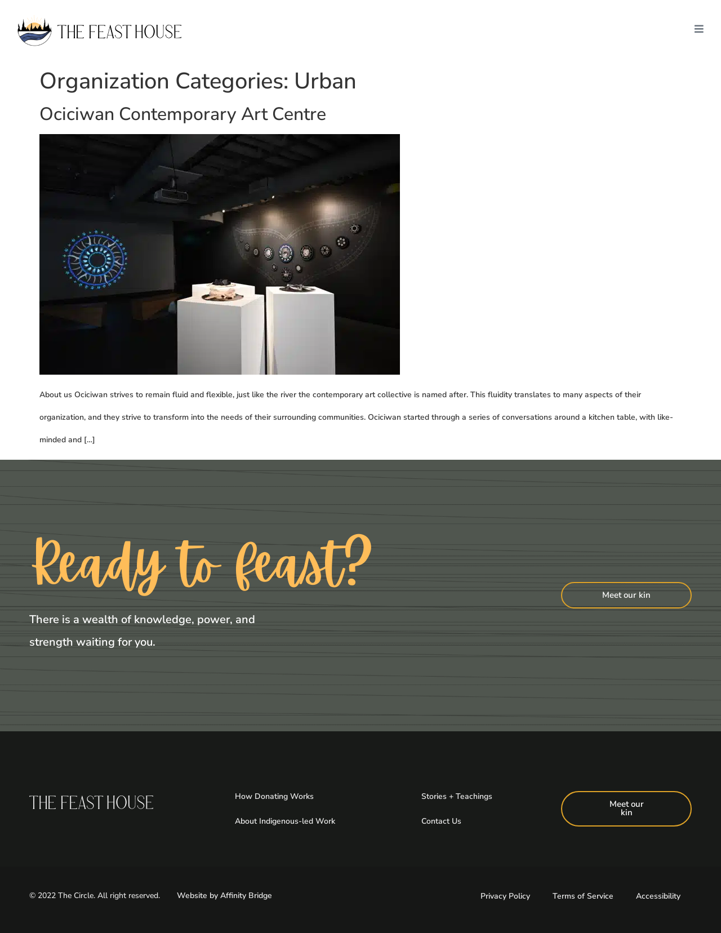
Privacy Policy (505, 896)
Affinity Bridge (246, 895)
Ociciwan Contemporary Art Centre (182, 114)
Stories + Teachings (456, 796)
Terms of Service (583, 896)
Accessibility (658, 896)
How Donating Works (274, 796)
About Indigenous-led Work (285, 821)
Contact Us (441, 821)
